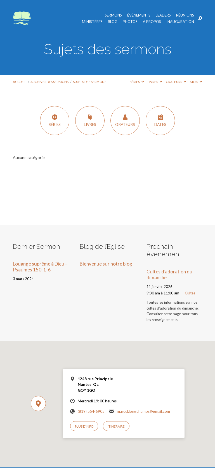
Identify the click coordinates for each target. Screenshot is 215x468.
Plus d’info (84, 426)
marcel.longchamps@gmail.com (143, 411)
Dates (160, 120)
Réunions (185, 15)
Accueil (19, 82)
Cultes (190, 293)
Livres (155, 82)
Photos (130, 22)
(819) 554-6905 (91, 411)
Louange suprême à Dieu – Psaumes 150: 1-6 (40, 267)
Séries (137, 82)
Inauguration (180, 22)
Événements (138, 15)
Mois (196, 82)
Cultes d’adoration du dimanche (169, 274)
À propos (152, 22)
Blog (112, 22)
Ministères (92, 22)
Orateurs (176, 82)
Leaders (163, 15)
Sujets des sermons (89, 82)
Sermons (113, 15)
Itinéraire (116, 426)
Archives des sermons (49, 82)
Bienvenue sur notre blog (106, 264)
